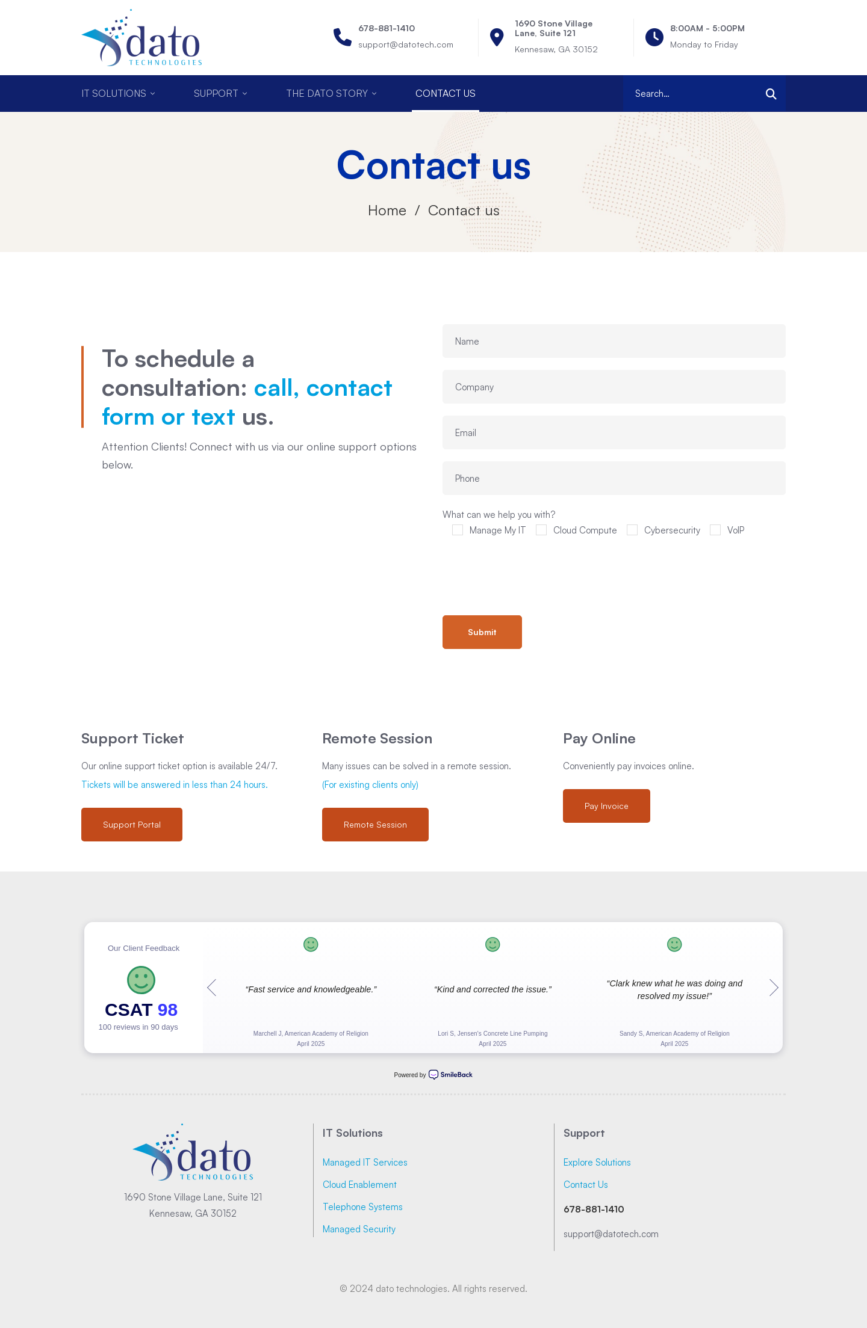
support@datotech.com (611, 1234)
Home (387, 210)
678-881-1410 (594, 1209)
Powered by (433, 1074)
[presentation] (534, 573)
